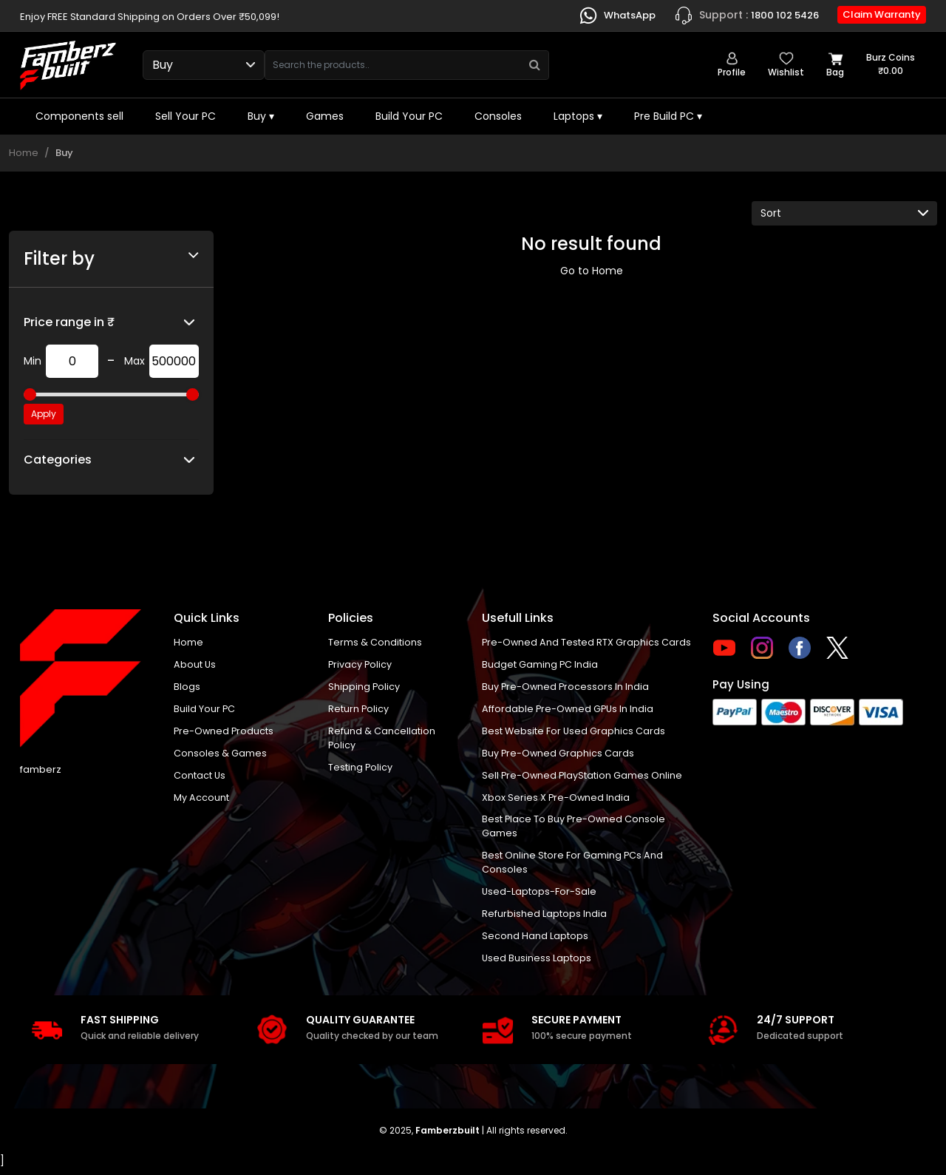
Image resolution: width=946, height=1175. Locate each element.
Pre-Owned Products (225, 733)
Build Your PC (409, 116)
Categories (58, 459)
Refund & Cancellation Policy (381, 740)
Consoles (498, 116)
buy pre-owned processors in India (566, 688)
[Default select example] (844, 213)
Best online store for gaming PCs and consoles (573, 867)
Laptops (578, 116)
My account (201, 800)
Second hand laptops (535, 942)
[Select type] (204, 65)
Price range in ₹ (69, 322)
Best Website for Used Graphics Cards (574, 733)
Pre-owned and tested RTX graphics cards (587, 643)
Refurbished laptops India (544, 919)
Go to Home (591, 270)
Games (325, 116)
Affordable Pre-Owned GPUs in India (569, 710)
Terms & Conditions (375, 643)
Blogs (187, 688)
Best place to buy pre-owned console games (574, 830)
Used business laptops (537, 965)
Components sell (79, 116)
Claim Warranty (882, 14)
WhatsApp (617, 15)
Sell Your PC (185, 116)
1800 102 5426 (746, 15)
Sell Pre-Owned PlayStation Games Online (583, 778)
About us (195, 665)
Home (23, 153)
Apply (43, 413)
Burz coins (890, 64)
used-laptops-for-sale (539, 897)
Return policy (358, 710)
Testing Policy (360, 770)
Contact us (200, 778)
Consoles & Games (220, 755)
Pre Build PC (668, 116)
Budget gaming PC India (540, 665)
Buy (261, 116)
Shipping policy (364, 688)
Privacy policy (360, 665)
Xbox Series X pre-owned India (556, 800)
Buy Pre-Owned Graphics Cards (559, 755)
